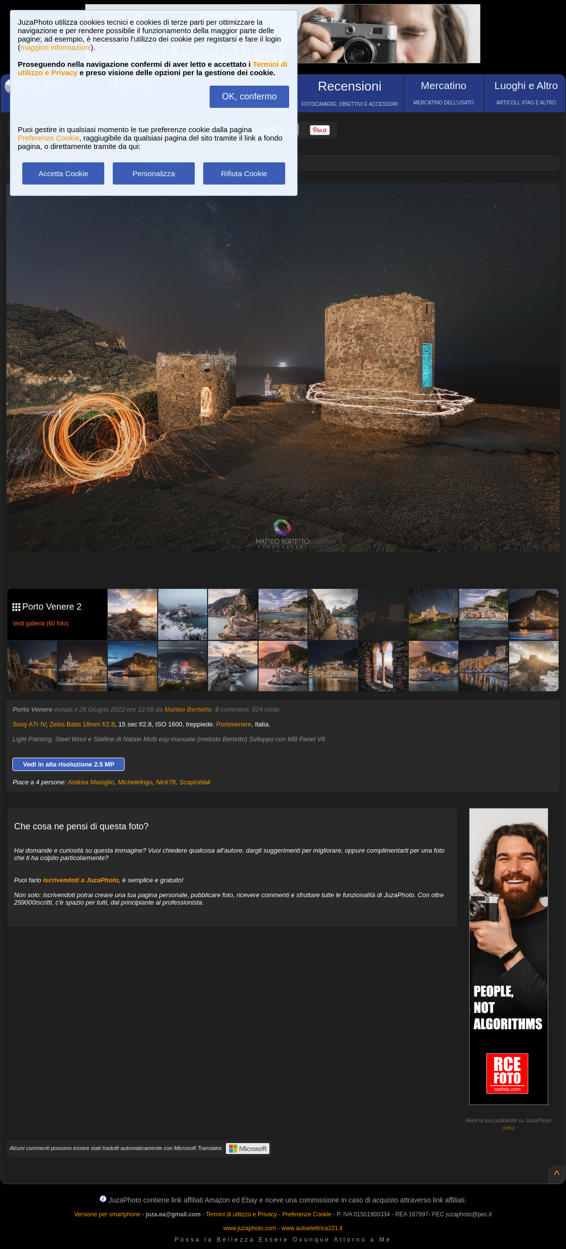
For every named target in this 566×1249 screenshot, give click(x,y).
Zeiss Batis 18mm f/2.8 (82, 724)
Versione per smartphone (107, 1214)
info (508, 1128)
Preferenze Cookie (48, 138)
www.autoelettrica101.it (311, 1228)
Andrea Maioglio (91, 782)
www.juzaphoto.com (249, 1228)
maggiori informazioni (55, 47)
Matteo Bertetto (188, 709)
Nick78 (165, 782)
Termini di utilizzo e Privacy (241, 1214)
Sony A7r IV (28, 724)
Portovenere (234, 724)
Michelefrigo (135, 782)
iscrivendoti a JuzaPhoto (81, 880)
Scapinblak (195, 782)
